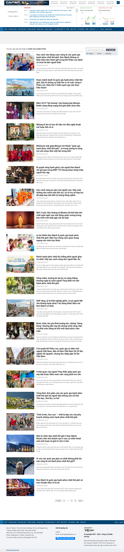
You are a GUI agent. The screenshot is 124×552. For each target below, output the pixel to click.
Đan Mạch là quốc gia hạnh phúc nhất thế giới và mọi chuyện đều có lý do (59, 481)
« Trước (58, 500)
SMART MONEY (49, 29)
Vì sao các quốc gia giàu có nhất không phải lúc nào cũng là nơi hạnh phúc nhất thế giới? (59, 459)
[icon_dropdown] (118, 2)
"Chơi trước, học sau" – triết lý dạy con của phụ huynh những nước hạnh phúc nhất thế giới (58, 415)
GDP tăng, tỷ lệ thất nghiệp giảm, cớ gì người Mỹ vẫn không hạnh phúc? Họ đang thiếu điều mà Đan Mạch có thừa (59, 303)
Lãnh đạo (108, 53)
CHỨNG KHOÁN (12, 29)
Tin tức (99, 53)
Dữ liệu (102, 29)
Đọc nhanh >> (71, 8)
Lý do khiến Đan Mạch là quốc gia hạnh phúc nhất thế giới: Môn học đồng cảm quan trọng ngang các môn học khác (57, 238)
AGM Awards (108, 29)
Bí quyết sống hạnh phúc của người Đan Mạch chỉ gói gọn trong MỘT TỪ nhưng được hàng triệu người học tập (59, 170)
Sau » (80, 500)
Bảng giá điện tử (12, 11)
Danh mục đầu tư (12, 16)
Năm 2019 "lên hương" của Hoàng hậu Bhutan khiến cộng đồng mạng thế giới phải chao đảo (58, 104)
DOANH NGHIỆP (31, 29)
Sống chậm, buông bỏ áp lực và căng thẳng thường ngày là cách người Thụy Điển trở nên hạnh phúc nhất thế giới (57, 280)
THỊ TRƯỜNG (80, 29)
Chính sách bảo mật (12, 550)
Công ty (91, 53)
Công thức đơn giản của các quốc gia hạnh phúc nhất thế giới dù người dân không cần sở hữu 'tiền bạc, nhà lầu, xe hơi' (59, 396)
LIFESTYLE (92, 29)
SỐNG (87, 29)
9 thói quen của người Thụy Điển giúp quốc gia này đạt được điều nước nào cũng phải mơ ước (58, 373)
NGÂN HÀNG (40, 29)
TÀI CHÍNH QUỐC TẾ (59, 29)
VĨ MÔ (67, 29)
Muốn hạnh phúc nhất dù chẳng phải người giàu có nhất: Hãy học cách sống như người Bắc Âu (59, 257)
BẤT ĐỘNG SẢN (22, 29)
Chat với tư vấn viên (65, 538)
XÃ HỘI (5, 29)
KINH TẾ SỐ (73, 29)
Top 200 (121, 522)
